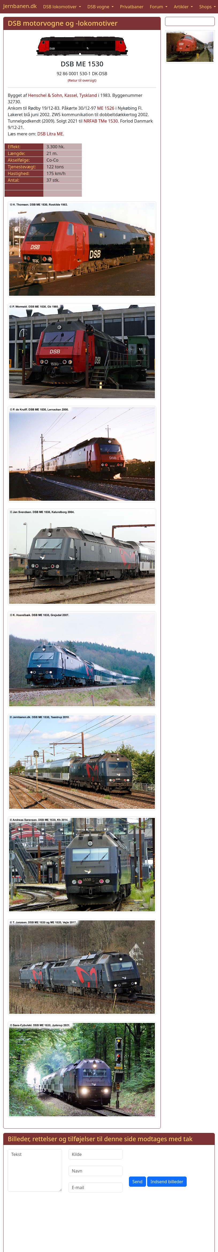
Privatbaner (132, 7)
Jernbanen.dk (20, 6)
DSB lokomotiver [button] (60, 7)
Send (137, 1182)
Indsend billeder (167, 1182)
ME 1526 (105, 108)
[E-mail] (95, 1187)
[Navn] (95, 1171)
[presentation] (169, 1159)
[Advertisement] (188, 147)
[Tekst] (35, 1170)
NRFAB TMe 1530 (101, 121)
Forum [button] (157, 7)
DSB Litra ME (50, 134)
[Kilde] (95, 1154)
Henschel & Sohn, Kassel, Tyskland (62, 95)
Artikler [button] (182, 7)
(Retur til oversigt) (82, 80)
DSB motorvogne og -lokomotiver (63, 23)
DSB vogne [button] (98, 7)
